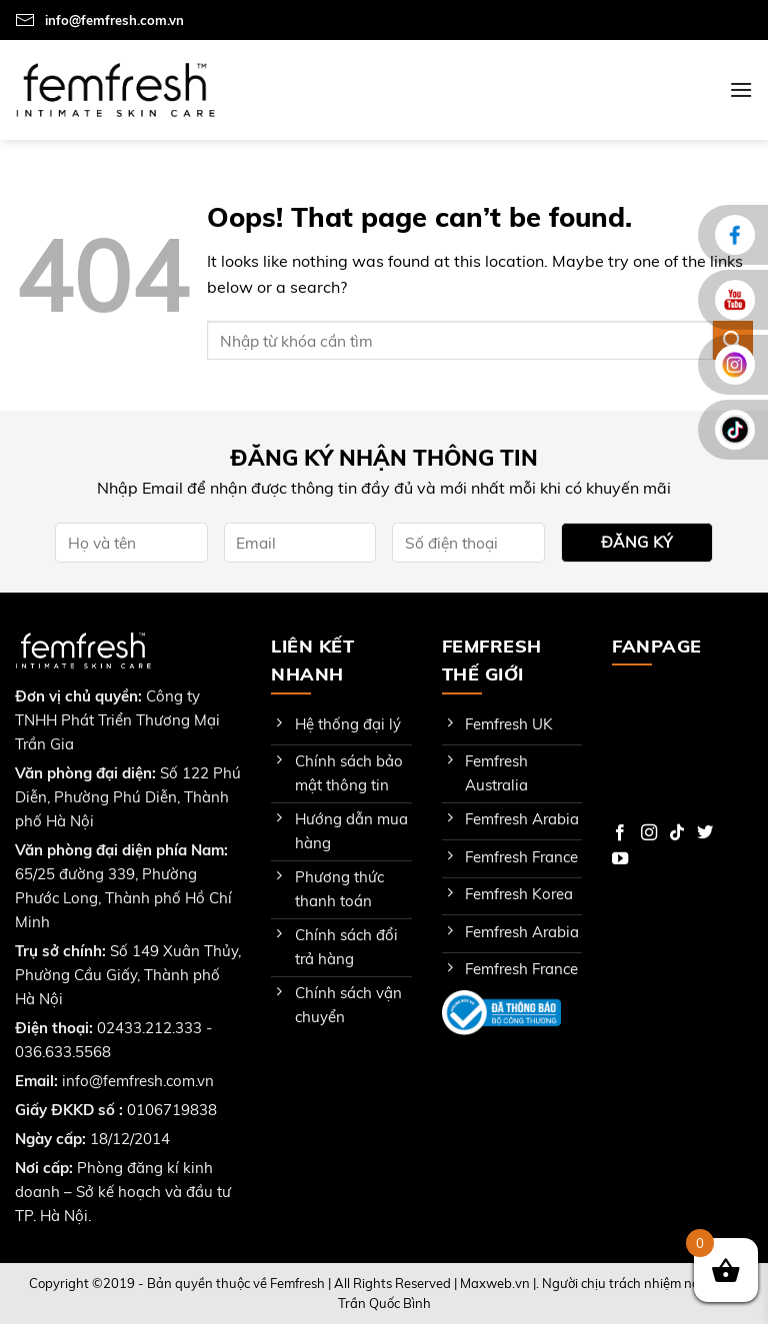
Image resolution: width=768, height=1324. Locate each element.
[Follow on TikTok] (677, 833)
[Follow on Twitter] (705, 833)
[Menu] (741, 89)
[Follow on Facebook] (620, 833)
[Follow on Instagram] (649, 833)
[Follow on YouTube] (620, 859)
